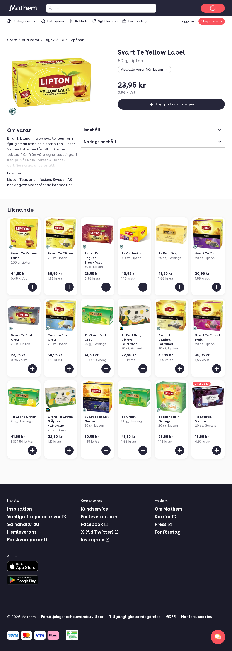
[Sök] (50, 8)
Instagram (95, 539)
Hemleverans (21, 532)
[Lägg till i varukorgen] (32, 287)
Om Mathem (168, 509)
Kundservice (94, 509)
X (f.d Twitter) (100, 532)
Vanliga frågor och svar (36, 516)
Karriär (165, 516)
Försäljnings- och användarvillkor (72, 617)
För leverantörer (99, 516)
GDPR (171, 617)
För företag (168, 532)
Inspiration (19, 509)
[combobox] (104, 8)
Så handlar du (23, 524)
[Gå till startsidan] (23, 8)
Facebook (95, 524)
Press (163, 524)
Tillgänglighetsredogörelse (135, 617)
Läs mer (14, 173)
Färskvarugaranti (27, 539)
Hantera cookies (196, 617)
